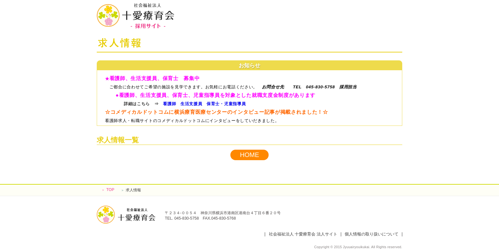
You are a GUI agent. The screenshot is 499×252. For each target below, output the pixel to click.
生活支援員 (191, 103)
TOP (108, 189)
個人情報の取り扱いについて (371, 234)
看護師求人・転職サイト (129, 120)
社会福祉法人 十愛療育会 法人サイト (303, 234)
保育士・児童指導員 (226, 103)
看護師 (169, 103)
